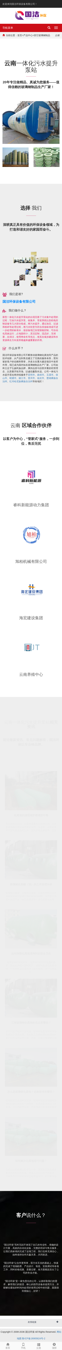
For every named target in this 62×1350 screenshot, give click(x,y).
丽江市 (22, 378)
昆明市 (31, 374)
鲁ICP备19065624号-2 (33, 1338)
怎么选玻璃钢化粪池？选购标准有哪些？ (31, 1091)
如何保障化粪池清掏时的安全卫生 (31, 953)
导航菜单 (7, 27)
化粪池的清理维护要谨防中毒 (31, 815)
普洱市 (31, 378)
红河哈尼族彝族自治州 (21, 381)
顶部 (54, 1345)
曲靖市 (40, 374)
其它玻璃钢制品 (42, 35)
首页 (19, 35)
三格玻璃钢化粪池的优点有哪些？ (31, 1022)
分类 (39, 1345)
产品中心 (28, 35)
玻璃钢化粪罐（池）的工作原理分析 (31, 884)
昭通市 (12, 378)
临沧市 (40, 378)
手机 (23, 1345)
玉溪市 (49, 374)
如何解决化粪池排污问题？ (31, 1160)
